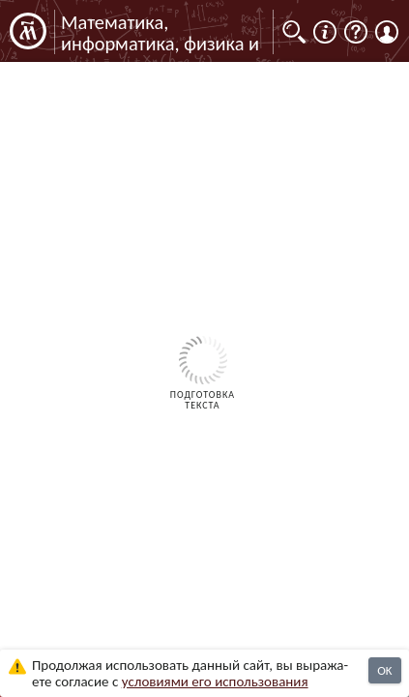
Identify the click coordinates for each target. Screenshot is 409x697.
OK (384, 670)
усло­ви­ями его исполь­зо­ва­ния (215, 681)
